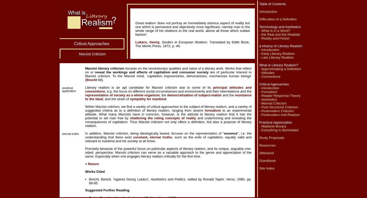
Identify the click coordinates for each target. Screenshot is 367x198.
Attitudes (267, 73)
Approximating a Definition (281, 69)
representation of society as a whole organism (122, 95)
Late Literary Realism (277, 57)
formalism (213, 110)
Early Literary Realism (278, 54)
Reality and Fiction (275, 38)
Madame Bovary (273, 126)
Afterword (266, 153)
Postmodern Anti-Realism (280, 115)
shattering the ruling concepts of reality (163, 118)
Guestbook (267, 161)
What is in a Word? (275, 31)
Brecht (91, 80)
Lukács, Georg (147, 42)
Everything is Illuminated (279, 130)
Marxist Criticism (273, 103)
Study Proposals (271, 138)
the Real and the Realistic (280, 34)
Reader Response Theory (280, 96)
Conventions (270, 76)
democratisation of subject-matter (194, 95)
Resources (267, 145)
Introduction (268, 12)
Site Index (266, 168)
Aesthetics (269, 99)
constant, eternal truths (152, 137)
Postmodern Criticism (277, 111)
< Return (92, 164)
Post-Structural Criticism (279, 107)
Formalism (269, 92)
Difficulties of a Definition (278, 19)
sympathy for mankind (148, 99)
